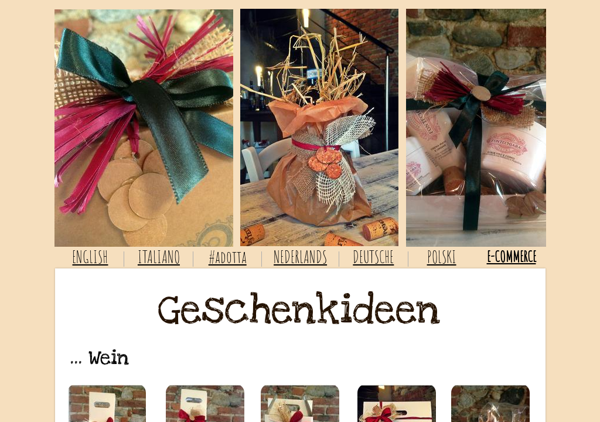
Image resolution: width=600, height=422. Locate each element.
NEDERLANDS (300, 257)
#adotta (228, 257)
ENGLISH (90, 257)
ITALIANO (159, 257)
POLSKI (441, 257)
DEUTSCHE (373, 257)
